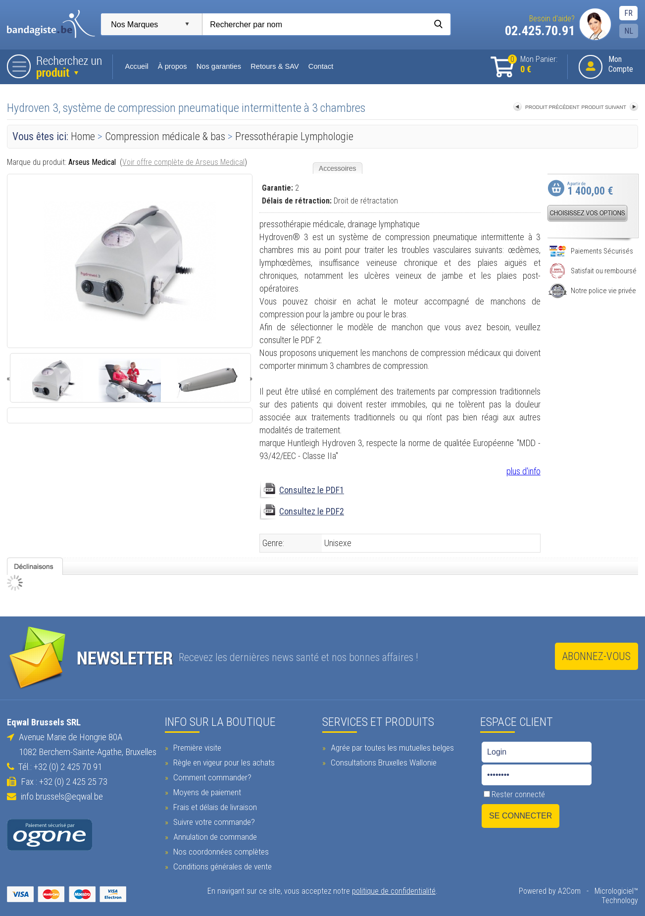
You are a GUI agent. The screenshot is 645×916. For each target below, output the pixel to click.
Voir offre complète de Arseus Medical (182, 162)
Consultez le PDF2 (311, 511)
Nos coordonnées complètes (219, 851)
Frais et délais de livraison (213, 806)
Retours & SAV (273, 66)
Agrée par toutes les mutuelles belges (391, 747)
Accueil (135, 66)
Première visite (195, 747)
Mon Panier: (534, 64)
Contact (319, 66)
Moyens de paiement (205, 791)
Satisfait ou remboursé (594, 270)
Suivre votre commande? (212, 821)
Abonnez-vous (598, 656)
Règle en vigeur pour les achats (222, 761)
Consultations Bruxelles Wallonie (383, 761)
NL (630, 31)
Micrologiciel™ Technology (598, 890)
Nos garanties (217, 66)
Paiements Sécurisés (592, 251)
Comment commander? (210, 776)
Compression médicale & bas (165, 136)
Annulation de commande (213, 836)
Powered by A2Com (513, 890)
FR (630, 13)
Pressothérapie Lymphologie (293, 136)
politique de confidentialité (394, 890)
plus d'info (525, 471)
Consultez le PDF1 (311, 490)
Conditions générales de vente (220, 865)
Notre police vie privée (594, 290)
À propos (171, 66)
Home (82, 136)
